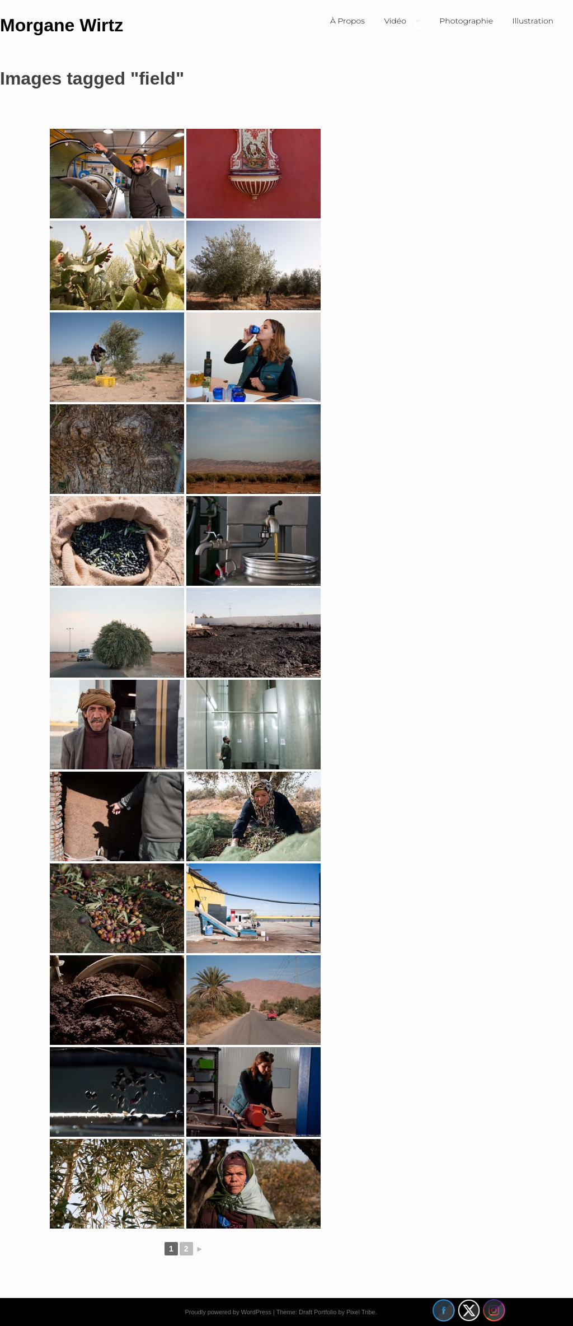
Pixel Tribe (360, 1312)
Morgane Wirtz (61, 25)
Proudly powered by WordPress (228, 1312)
